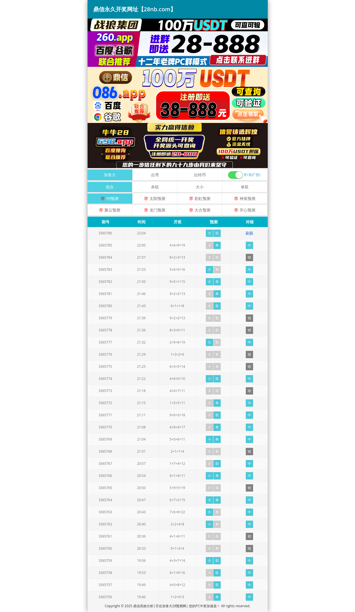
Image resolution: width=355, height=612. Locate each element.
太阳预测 (157, 198)
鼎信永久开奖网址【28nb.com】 (134, 9)
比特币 (200, 174)
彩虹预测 (202, 198)
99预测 (112, 198)
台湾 (155, 174)
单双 (245, 187)
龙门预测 (157, 210)
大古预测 (202, 210)
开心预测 (247, 210)
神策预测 (247, 198)
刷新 (249, 233)
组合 (110, 187)
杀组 (155, 187)
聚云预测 (112, 210)
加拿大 (110, 174)
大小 (200, 187)
